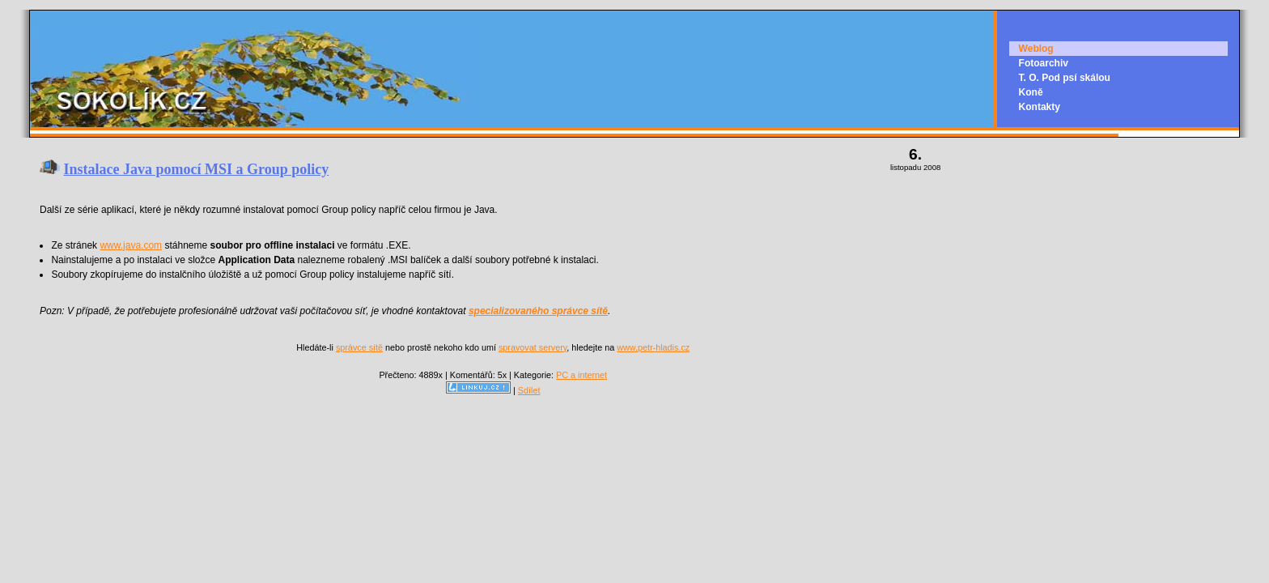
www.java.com (131, 245)
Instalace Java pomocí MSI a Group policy (196, 169)
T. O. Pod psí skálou (1064, 77)
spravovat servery (533, 347)
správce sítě (359, 347)
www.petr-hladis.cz (653, 347)
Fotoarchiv (1043, 63)
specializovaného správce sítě (538, 311)
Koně (1031, 92)
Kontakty (1039, 107)
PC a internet (581, 375)
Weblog (1036, 48)
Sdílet (529, 390)
